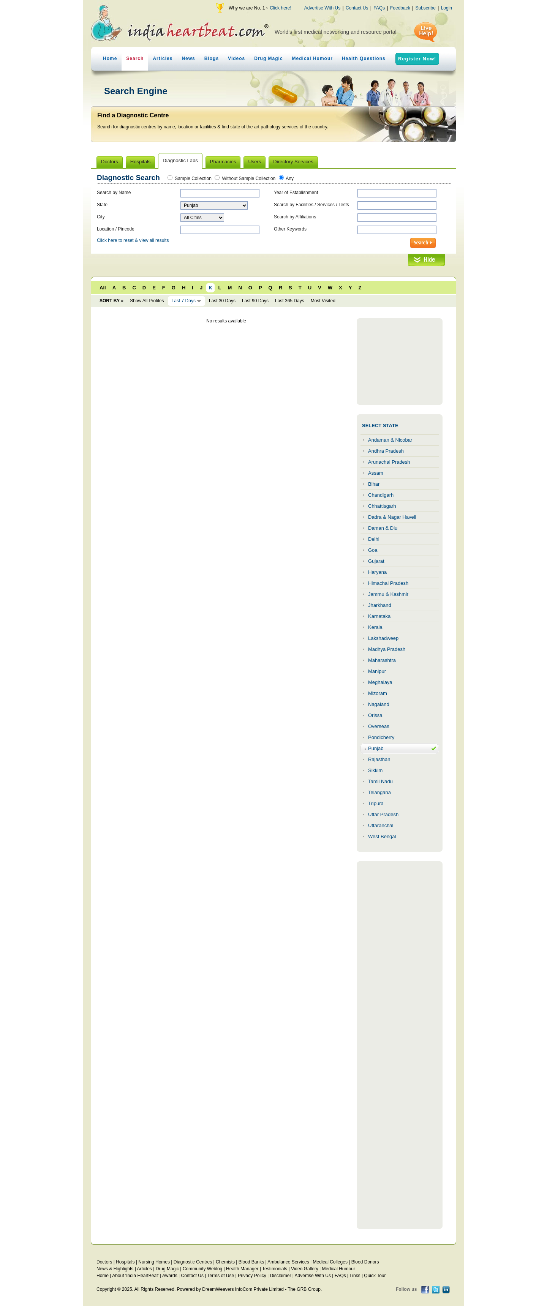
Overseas (378, 726)
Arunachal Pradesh (389, 462)
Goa (373, 550)
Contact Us (357, 8)
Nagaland (378, 704)
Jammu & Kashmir (388, 594)
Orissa (375, 715)
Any (290, 178)
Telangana (379, 792)
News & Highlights (114, 1268)
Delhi (373, 539)
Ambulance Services (288, 1262)
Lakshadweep (383, 638)
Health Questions (364, 58)
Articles (162, 58)
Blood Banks (251, 1262)
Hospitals (125, 1262)
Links (355, 1275)
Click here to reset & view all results (133, 240)
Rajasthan (379, 759)
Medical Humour (312, 58)
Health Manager (242, 1268)
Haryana (377, 572)
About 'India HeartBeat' (135, 1275)
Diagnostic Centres (193, 1262)
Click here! (280, 8)
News (188, 58)
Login (446, 8)
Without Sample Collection (249, 178)
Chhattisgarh (382, 506)
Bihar (373, 484)
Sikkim (375, 770)
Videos (236, 58)
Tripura (376, 803)
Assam (375, 473)
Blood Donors (365, 1262)
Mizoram (377, 693)
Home (110, 58)
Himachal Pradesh (388, 583)
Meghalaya (380, 682)
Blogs (211, 58)
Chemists (225, 1262)
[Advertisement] (400, 362)
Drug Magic (268, 58)
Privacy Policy (252, 1275)
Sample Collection (193, 178)
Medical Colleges (330, 1262)
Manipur (377, 671)
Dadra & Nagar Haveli (392, 517)
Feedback (400, 8)
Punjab (375, 748)
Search (135, 58)
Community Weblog (202, 1268)
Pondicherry (381, 737)
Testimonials (274, 1268)
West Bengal (382, 836)
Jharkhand (379, 605)
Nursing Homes (154, 1262)
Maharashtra (382, 660)
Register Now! (417, 59)
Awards (169, 1275)
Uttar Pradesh (383, 814)
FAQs (379, 8)
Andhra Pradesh (386, 451)
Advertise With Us (322, 8)
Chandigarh (381, 495)
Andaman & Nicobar (390, 440)
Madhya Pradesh (386, 649)
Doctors (104, 1262)
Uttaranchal (380, 825)
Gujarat (376, 561)
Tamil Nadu (380, 781)
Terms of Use (220, 1275)
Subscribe (425, 8)
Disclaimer (280, 1275)
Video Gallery (304, 1268)
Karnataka (379, 616)
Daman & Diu (382, 528)
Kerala (375, 627)
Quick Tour (375, 1275)
